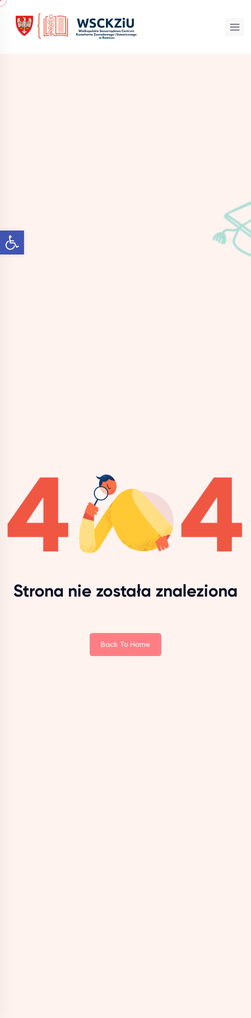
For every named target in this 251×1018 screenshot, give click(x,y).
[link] (12, 242)
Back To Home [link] (125, 644)
